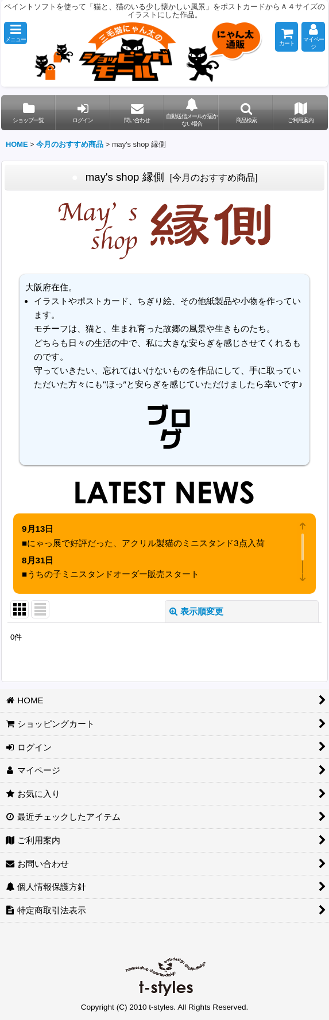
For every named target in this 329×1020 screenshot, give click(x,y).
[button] (15, 33)
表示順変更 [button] (196, 611)
